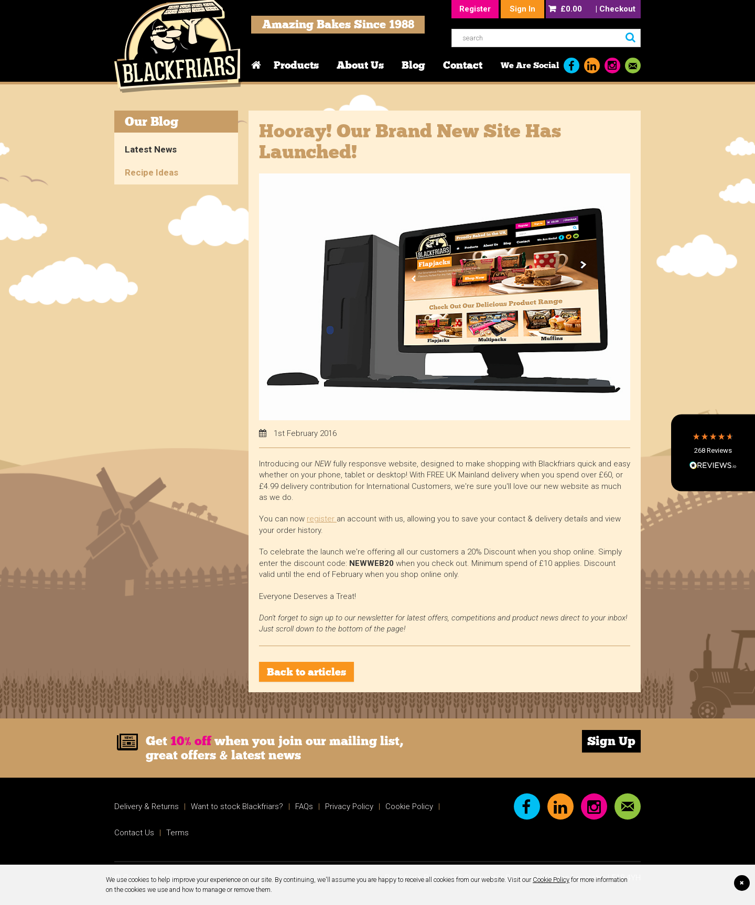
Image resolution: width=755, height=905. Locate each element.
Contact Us (134, 832)
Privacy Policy (349, 806)
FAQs (304, 806)
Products (296, 65)
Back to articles (306, 672)
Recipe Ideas (151, 172)
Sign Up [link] (611, 741)
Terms (177, 832)
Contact (462, 65)
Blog (413, 65)
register (322, 519)
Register (475, 9)
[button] (713, 452)
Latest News (151, 149)
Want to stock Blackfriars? (237, 806)
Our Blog (151, 121)
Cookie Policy (551, 880)
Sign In (522, 9)
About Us (360, 65)
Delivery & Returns (146, 806)
